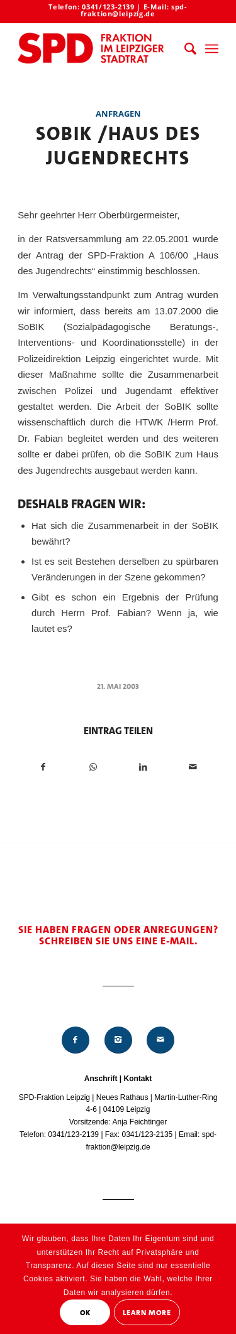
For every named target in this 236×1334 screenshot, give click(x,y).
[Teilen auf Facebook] (43, 767)
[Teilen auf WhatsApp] (93, 767)
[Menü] (211, 49)
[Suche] (184, 49)
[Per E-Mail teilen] (193, 767)
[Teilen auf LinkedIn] (143, 767)
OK (85, 1313)
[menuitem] (184, 49)
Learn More (147, 1313)
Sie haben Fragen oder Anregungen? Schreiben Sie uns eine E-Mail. (118, 935)
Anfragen (118, 113)
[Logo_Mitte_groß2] (98, 49)
